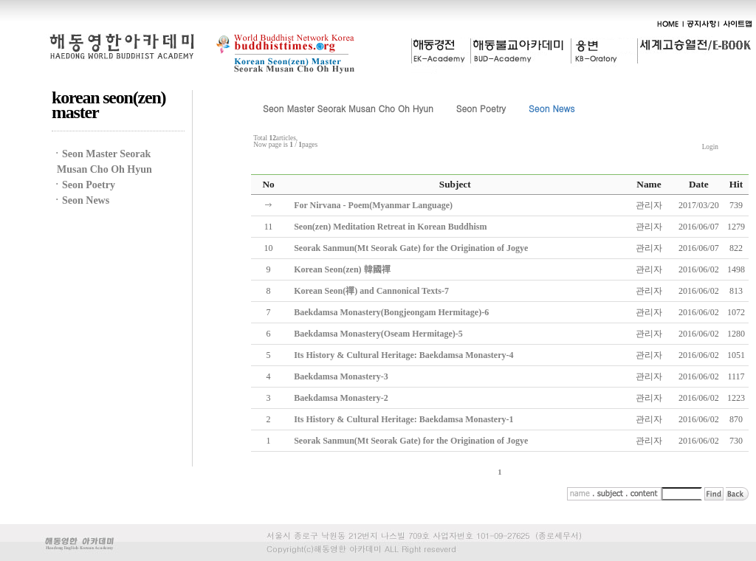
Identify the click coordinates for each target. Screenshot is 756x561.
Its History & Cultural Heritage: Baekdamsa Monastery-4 (403, 355)
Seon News (551, 108)
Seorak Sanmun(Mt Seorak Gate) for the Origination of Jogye (411, 248)
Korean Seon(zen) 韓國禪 (342, 269)
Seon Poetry (481, 108)
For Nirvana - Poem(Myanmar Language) (373, 205)
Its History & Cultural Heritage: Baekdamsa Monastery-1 (403, 419)
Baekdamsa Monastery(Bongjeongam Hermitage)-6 (391, 312)
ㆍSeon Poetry (83, 184)
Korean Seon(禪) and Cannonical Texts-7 (371, 291)
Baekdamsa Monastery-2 (341, 398)
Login (710, 147)
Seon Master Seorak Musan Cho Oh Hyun (348, 108)
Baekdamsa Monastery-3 (341, 376)
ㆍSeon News (80, 200)
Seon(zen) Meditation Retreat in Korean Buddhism (390, 226)
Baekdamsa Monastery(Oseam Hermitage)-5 (378, 333)
